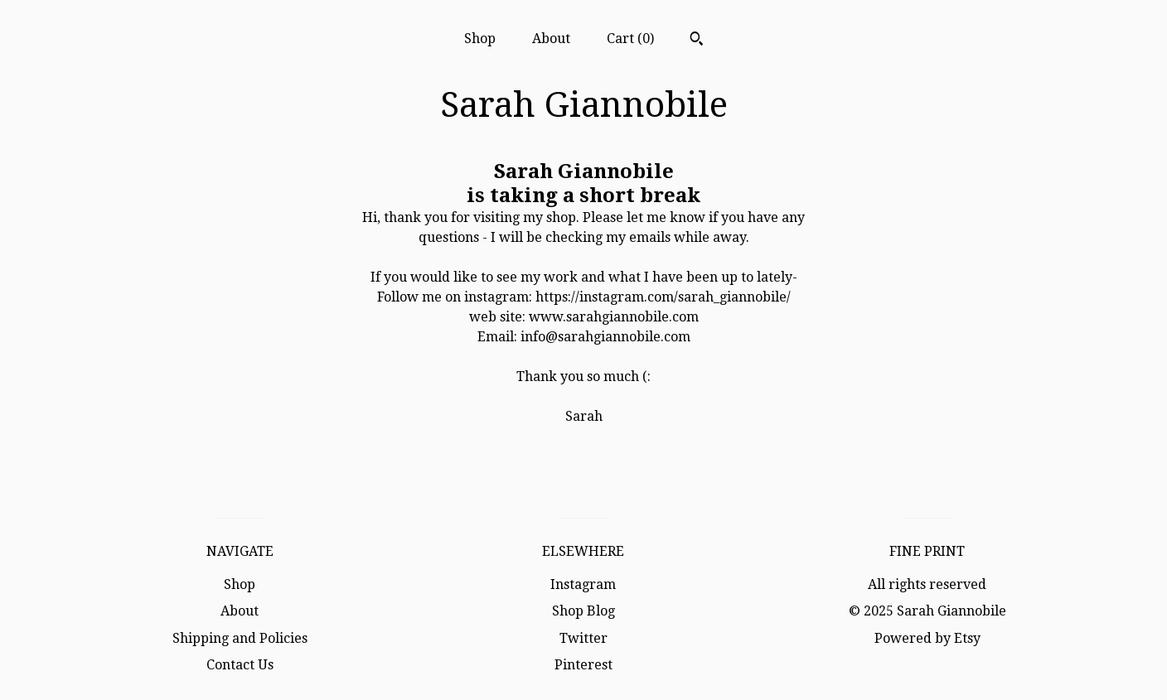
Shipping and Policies (239, 638)
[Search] (696, 40)
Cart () (630, 38)
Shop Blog (583, 611)
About (551, 38)
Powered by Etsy (927, 638)
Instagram (583, 584)
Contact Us (240, 665)
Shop (480, 38)
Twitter (583, 638)
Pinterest (583, 665)
